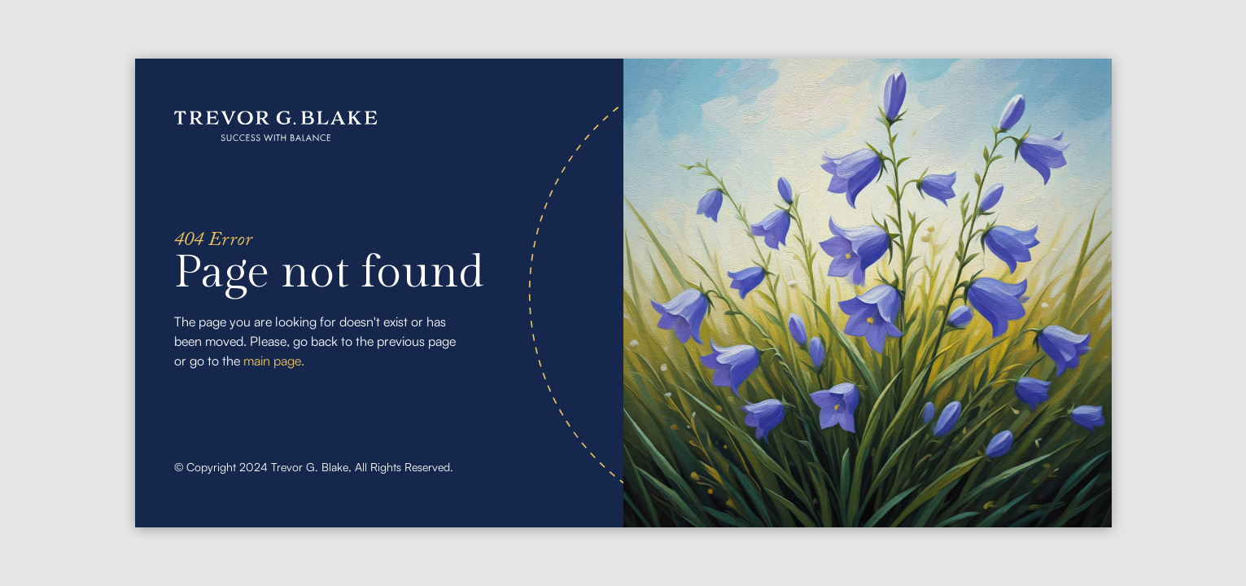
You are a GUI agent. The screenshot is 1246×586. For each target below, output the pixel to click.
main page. (273, 360)
